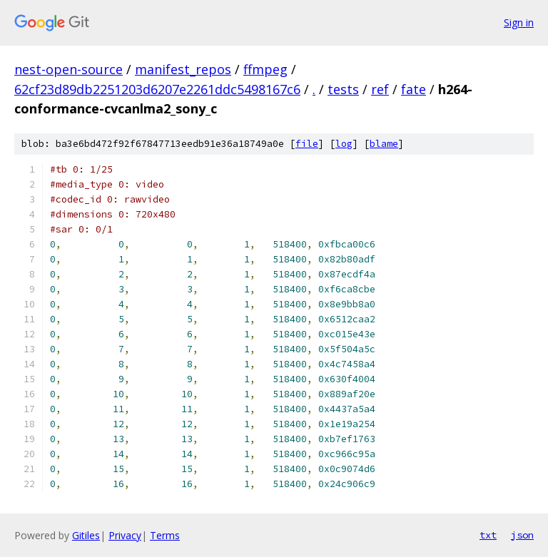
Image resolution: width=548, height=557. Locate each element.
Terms (165, 535)
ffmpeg (265, 69)
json (522, 534)
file (306, 144)
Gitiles (86, 535)
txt (488, 534)
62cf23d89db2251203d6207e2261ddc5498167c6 (157, 89)
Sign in (519, 22)
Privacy (124, 535)
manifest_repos (183, 69)
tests (343, 89)
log (343, 144)
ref (380, 89)
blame (384, 144)
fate (413, 89)
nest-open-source (68, 69)
